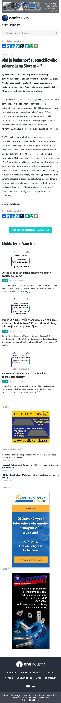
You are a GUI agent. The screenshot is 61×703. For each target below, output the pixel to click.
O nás (38, 677)
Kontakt (9, 677)
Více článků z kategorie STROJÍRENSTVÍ (30, 229)
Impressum (50, 677)
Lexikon (50, 672)
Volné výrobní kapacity (31, 672)
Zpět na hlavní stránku (16, 41)
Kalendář (11, 672)
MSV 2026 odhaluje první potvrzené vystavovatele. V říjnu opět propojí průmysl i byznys (29, 456)
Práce (5, 281)
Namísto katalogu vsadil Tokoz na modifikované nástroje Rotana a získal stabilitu (30, 466)
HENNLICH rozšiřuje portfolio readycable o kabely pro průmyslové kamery (30, 476)
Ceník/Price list (24, 677)
